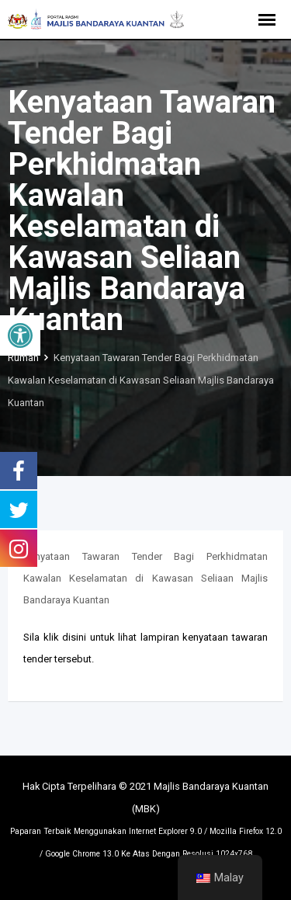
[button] (20, 335)
